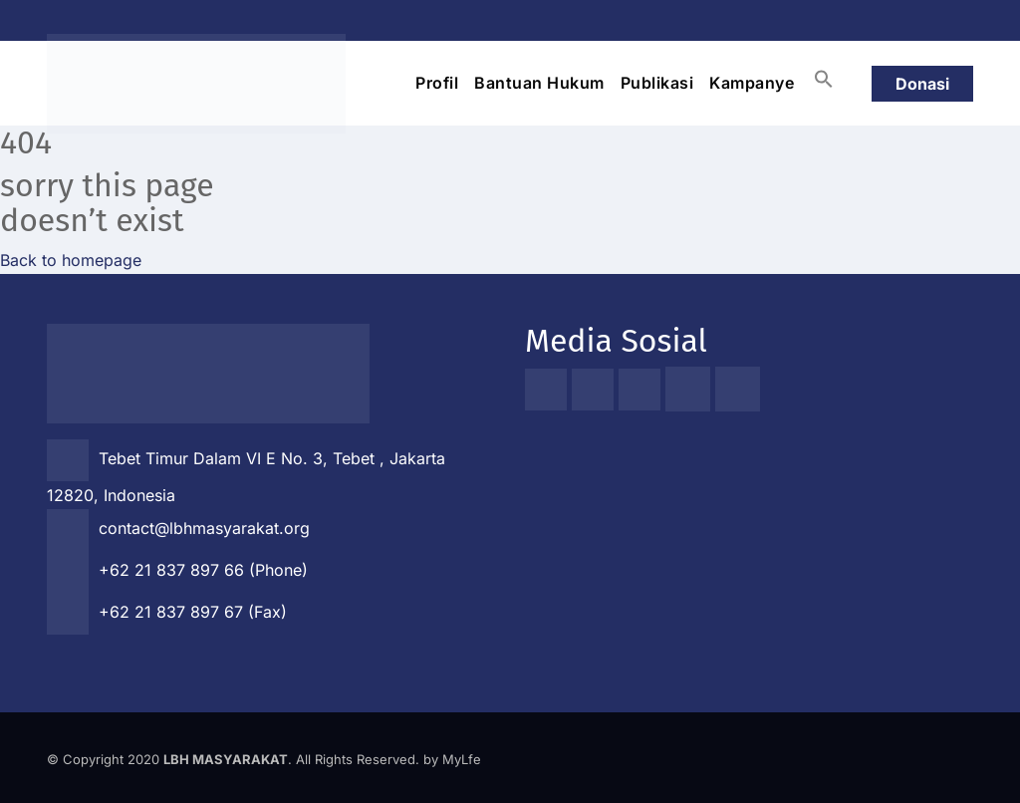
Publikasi (657, 83)
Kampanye (751, 83)
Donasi (922, 84)
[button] (824, 79)
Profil (436, 83)
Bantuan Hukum (539, 83)
